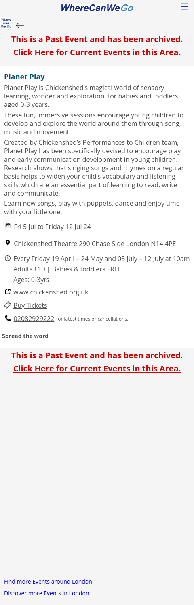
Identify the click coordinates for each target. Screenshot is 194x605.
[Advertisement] (97, 479)
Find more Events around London (48, 581)
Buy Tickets (30, 305)
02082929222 (34, 319)
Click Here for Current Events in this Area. (97, 52)
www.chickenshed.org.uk (50, 292)
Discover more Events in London (46, 593)
